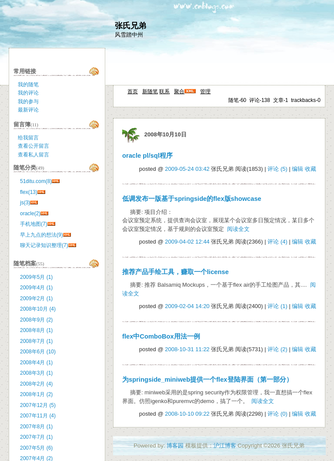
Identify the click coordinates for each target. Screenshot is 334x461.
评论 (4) (277, 241)
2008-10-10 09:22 (187, 413)
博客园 (175, 445)
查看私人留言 (33, 155)
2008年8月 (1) (36, 330)
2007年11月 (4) (38, 416)
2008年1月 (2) (36, 394)
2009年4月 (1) (36, 288)
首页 (132, 91)
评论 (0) (277, 413)
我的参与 (28, 101)
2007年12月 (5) (38, 405)
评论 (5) (277, 169)
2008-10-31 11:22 (187, 349)
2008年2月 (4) (36, 384)
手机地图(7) (33, 224)
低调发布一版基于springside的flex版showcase (191, 198)
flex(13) (28, 192)
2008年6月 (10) (38, 352)
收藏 (310, 169)
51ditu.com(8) (36, 181)
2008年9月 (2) (36, 320)
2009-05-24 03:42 (187, 169)
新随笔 (150, 91)
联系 (164, 91)
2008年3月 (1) (36, 373)
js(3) (25, 203)
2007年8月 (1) (36, 427)
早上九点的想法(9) (41, 235)
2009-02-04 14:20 (187, 306)
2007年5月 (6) (36, 448)
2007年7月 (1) (36, 437)
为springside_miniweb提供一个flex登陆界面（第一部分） (207, 379)
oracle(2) (30, 213)
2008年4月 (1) (36, 362)
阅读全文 (238, 229)
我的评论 (28, 93)
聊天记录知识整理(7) (44, 245)
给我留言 (28, 138)
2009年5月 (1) (36, 277)
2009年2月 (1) (36, 298)
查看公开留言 (33, 146)
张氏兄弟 (130, 25)
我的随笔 (28, 84)
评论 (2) (277, 349)
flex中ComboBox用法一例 (161, 336)
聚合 (179, 91)
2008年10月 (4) (38, 309)
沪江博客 (225, 445)
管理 (205, 91)
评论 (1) (277, 306)
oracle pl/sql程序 (147, 155)
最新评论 (28, 110)
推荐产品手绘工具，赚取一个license (175, 271)
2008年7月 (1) (36, 341)
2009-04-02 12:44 (187, 241)
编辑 (297, 169)
